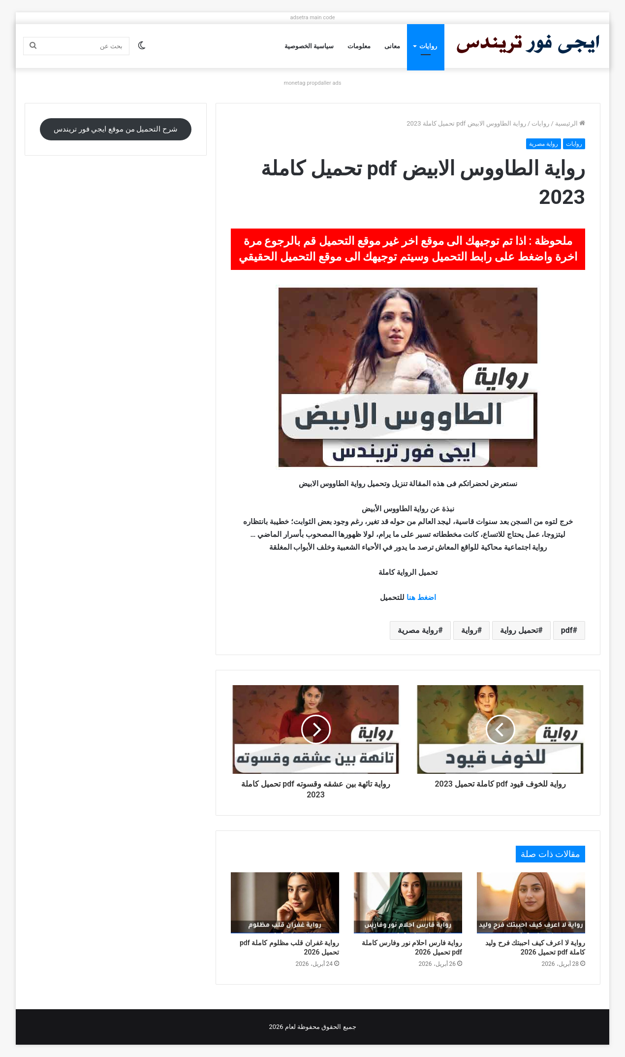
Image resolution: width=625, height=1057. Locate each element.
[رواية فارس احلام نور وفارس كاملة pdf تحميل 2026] (408, 902)
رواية (469, 630)
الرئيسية (570, 123)
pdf (567, 630)
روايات (428, 46)
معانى (392, 46)
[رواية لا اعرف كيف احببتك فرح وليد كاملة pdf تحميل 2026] (531, 902)
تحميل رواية (519, 630)
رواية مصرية (543, 143)
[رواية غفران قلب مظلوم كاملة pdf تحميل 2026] (285, 902)
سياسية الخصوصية (309, 46)
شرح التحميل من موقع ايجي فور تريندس (116, 129)
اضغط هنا (421, 597)
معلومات (359, 46)
